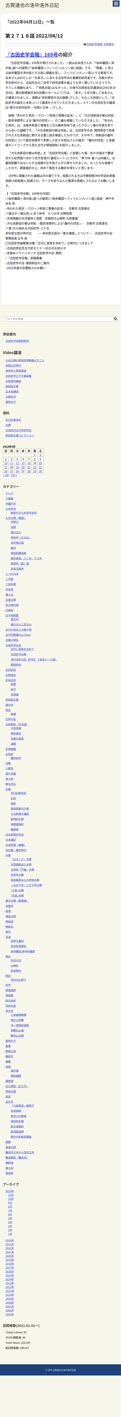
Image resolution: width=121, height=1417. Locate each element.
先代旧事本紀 (13, 420)
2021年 (10, 1252)
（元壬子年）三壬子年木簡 (26, 885)
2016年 (10, 1271)
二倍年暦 (11, 584)
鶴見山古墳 (17, 1035)
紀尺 (13, 689)
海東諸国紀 (17, 824)
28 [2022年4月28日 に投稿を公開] (28, 471)
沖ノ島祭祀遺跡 (20, 1025)
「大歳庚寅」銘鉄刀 (22, 1105)
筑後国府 (11, 990)
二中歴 (9, 579)
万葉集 (9, 498)
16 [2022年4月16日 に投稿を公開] (40, 463)
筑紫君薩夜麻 (18, 553)
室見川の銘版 (18, 1116)
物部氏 (9, 927)
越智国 (9, 1081)
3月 (10, 1226)
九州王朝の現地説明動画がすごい (25, 360)
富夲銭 (15, 1070)
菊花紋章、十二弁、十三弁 (26, 558)
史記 (13, 798)
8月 (10, 1207)
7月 (10, 1210)
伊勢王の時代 (13, 365)
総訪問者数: (13, 1348)
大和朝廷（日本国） (17, 724)
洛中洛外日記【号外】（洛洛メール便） (34, 659)
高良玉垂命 (17, 569)
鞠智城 (9, 1163)
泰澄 (8, 911)
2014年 (10, 1279)
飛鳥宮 (9, 1173)
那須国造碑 (17, 1131)
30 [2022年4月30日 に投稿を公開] (40, 471)
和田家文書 (12, 386)
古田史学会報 (94, 44)
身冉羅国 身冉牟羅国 (23, 951)
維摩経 (15, 829)
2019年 (10, 1260)
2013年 (10, 1283)
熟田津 (9, 921)
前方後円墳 (12, 605)
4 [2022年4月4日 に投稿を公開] (11, 459)
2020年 (10, 1256)
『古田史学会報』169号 (31, 54)
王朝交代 (11, 397)
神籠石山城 (17, 1030)
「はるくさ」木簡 (21, 859)
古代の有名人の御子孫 (19, 629)
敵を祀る (11, 784)
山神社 (15, 965)
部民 (8, 1096)
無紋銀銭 (16, 1076)
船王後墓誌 (17, 1126)
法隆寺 (9, 906)
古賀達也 (108, 44)
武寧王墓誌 (17, 941)
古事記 (9, 610)
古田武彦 (11, 670)
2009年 (10, 1299)
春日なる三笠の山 (21, 624)
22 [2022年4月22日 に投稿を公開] (34, 467)
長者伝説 (11, 1147)
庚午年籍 (11, 773)
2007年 (10, 1306)
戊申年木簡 (17, 875)
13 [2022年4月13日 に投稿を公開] (23, 463)
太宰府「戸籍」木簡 (22, 869)
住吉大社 (16, 960)
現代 (8, 932)
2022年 (10, 1248)
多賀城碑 (16, 1111)
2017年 (10, 1267)
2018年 (10, 1264)
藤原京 (9, 1056)
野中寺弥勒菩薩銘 (21, 1137)
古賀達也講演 (13, 381)
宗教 (8, 763)
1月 (10, 1234)
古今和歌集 (12, 615)
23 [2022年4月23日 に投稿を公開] (40, 467)
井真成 (9, 589)
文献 (8, 789)
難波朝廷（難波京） (17, 1157)
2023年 (10, 1244)
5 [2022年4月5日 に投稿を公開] (17, 459)
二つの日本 (12, 574)
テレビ (9, 493)
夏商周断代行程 (20, 808)
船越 (13, 714)
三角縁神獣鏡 (18, 1015)
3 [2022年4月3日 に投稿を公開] (5, 459)
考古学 (9, 1011)
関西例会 (16, 665)
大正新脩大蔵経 (20, 814)
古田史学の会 (13, 645)
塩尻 (13, 803)
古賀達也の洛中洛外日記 (32, 5)
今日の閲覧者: (14, 1337)
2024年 (10, 1240)
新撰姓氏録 (17, 819)
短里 (13, 684)
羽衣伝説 (11, 1006)
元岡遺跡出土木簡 (21, 864)
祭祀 (8, 976)
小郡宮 (9, 768)
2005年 (10, 1314)
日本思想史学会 (15, 834)
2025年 (10, 1191)
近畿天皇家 (17, 738)
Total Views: (13, 1343)
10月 (11, 1199)
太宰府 (9, 754)
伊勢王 (15, 522)
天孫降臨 (11, 749)
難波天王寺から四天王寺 (20, 1152)
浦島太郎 (11, 916)
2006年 (10, 1310)
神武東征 (16, 733)
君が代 (15, 619)
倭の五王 (16, 532)
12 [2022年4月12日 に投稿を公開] (17, 463)
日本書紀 (11, 840)
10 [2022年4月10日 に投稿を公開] (5, 463)
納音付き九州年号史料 (24, 513)
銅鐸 (8, 1142)
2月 (10, 1230)
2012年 (10, 1287)
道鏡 (13, 744)
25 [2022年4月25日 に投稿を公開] (11, 471)
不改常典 (16, 728)
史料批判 (11, 680)
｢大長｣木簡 (17, 890)
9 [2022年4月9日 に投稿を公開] (40, 459)
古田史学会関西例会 (17, 341)
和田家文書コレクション (20, 435)
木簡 (8, 855)
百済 (8, 937)
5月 (10, 1218)
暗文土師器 (17, 1020)
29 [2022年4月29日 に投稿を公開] (34, 471)
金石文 (9, 1102)
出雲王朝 (11, 600)
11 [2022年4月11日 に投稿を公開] (11, 463)
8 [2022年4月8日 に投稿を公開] (34, 459)
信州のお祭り (18, 980)
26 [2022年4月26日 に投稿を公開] (17, 471)
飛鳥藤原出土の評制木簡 (25, 880)
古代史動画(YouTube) (18, 635)
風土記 (9, 1168)
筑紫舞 (9, 995)
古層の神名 (12, 640)
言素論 (15, 694)
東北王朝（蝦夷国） (17, 901)
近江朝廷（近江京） (17, 1086)
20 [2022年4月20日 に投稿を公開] (23, 467)
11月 (11, 1195)
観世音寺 (16, 758)
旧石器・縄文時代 (16, 850)
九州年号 (11, 509)
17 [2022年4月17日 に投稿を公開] (5, 467)
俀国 (13, 527)
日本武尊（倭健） (16, 845)
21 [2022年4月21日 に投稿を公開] (28, 467)
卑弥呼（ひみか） (21, 537)
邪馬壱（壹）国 (20, 563)
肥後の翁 (11, 1051)
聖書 (8, 1046)
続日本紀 (11, 1000)
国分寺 (9, 705)
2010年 (10, 1295)
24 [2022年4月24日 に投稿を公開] (5, 471)
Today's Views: (15, 1332)
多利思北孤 (17, 543)
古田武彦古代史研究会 (19, 430)
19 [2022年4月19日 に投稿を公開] (17, 467)
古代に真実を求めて (22, 649)
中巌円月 (11, 504)
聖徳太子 (11, 402)
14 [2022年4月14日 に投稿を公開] (28, 463)
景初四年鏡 (17, 1121)
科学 (8, 985)
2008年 (10, 1302)
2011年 (10, 1291)
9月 (10, 1203)
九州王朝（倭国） (16, 518)
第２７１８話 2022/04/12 (34, 35)
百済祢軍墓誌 (18, 946)
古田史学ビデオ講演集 (19, 376)
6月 (10, 1214)
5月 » (14, 475)
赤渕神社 (16, 971)
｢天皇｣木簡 (17, 895)
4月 (10, 1222)
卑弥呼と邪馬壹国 (16, 371)
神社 (8, 956)
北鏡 (8, 425)
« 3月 (6, 475)
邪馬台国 (11, 1091)
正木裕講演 (12, 391)
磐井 (13, 548)
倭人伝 (9, 594)
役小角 (9, 779)
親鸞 (8, 1061)
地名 (8, 710)
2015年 (10, 1275)
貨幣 (8, 1067)
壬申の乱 (11, 719)
